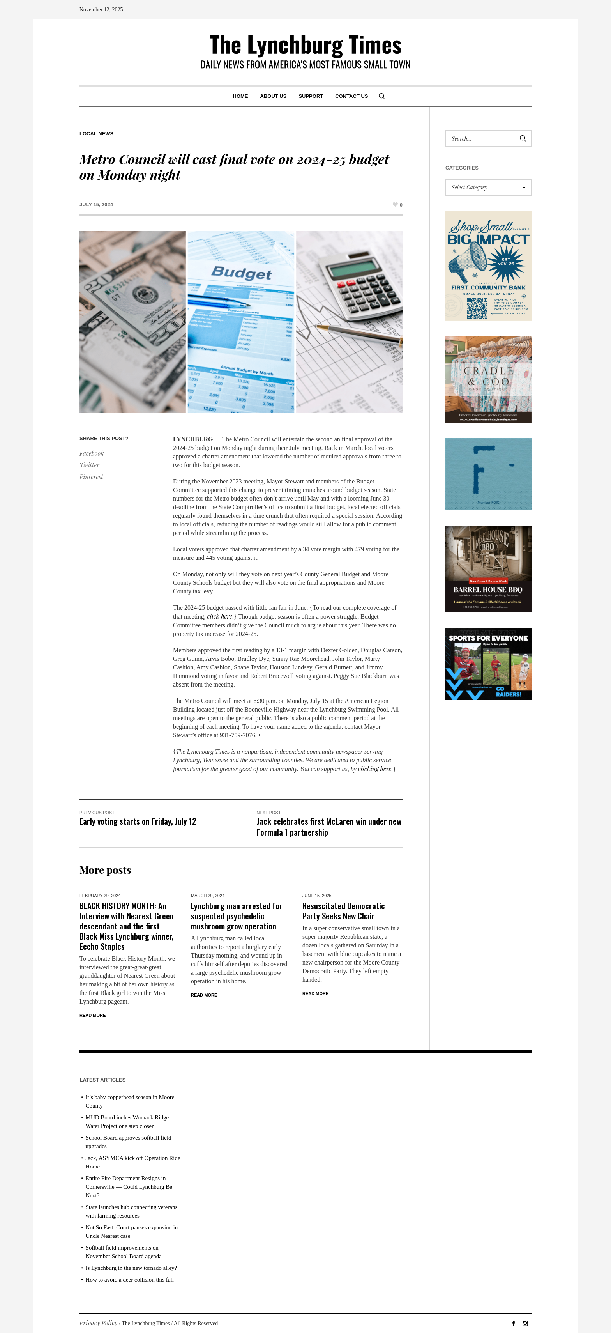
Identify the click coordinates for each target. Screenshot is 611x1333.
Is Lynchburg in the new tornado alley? (131, 1268)
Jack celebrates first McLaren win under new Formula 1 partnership (329, 826)
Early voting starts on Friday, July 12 (137, 821)
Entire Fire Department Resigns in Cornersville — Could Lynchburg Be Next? (129, 1186)
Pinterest (91, 477)
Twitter (89, 465)
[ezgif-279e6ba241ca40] (488, 473)
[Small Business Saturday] (488, 265)
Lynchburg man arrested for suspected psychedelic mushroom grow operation (237, 915)
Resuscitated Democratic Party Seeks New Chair (343, 910)
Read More (92, 1015)
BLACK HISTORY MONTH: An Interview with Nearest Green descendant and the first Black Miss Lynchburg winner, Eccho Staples (126, 925)
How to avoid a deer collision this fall (130, 1279)
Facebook (91, 453)
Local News (96, 133)
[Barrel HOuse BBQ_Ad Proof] (488, 568)
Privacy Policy (98, 1323)
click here (219, 616)
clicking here (374, 769)
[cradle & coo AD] (488, 379)
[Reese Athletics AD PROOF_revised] (488, 663)
